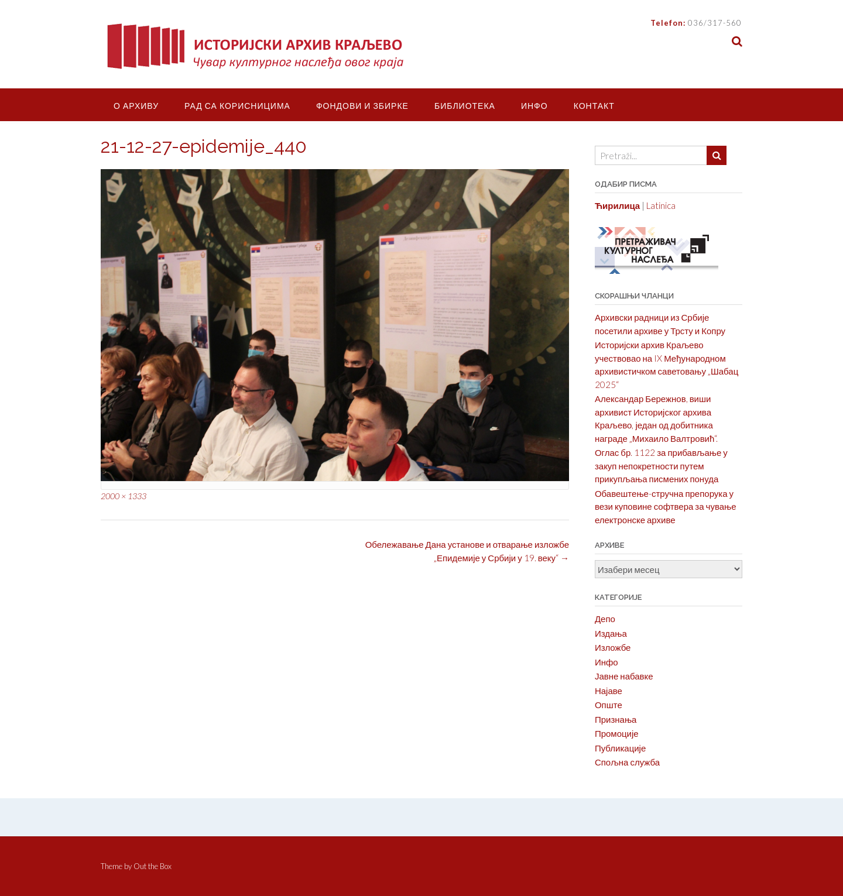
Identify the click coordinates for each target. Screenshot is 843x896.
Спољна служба (627, 762)
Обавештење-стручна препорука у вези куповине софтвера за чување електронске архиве (665, 506)
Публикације (620, 748)
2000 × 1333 (123, 496)
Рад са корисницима (237, 106)
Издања (611, 633)
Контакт (594, 106)
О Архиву (136, 106)
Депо (605, 618)
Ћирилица (617, 205)
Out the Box (152, 866)
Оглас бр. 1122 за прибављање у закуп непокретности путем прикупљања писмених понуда (661, 465)
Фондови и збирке (362, 106)
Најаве (608, 690)
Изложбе (613, 647)
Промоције (617, 733)
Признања (616, 719)
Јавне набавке (624, 676)
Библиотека (464, 106)
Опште (608, 704)
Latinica (661, 205)
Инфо (534, 106)
